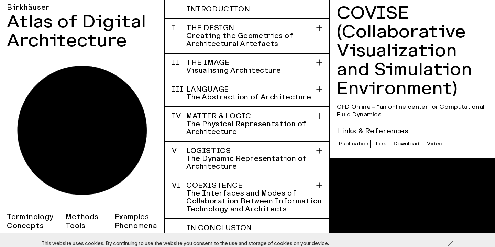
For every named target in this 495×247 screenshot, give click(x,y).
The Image (247, 66)
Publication (353, 143)
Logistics (247, 158)
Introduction (218, 8)
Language (247, 93)
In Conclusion (254, 231)
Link (381, 143)
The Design (247, 35)
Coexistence (247, 197)
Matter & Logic (247, 123)
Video (434, 143)
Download (406, 143)
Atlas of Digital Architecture (76, 31)
